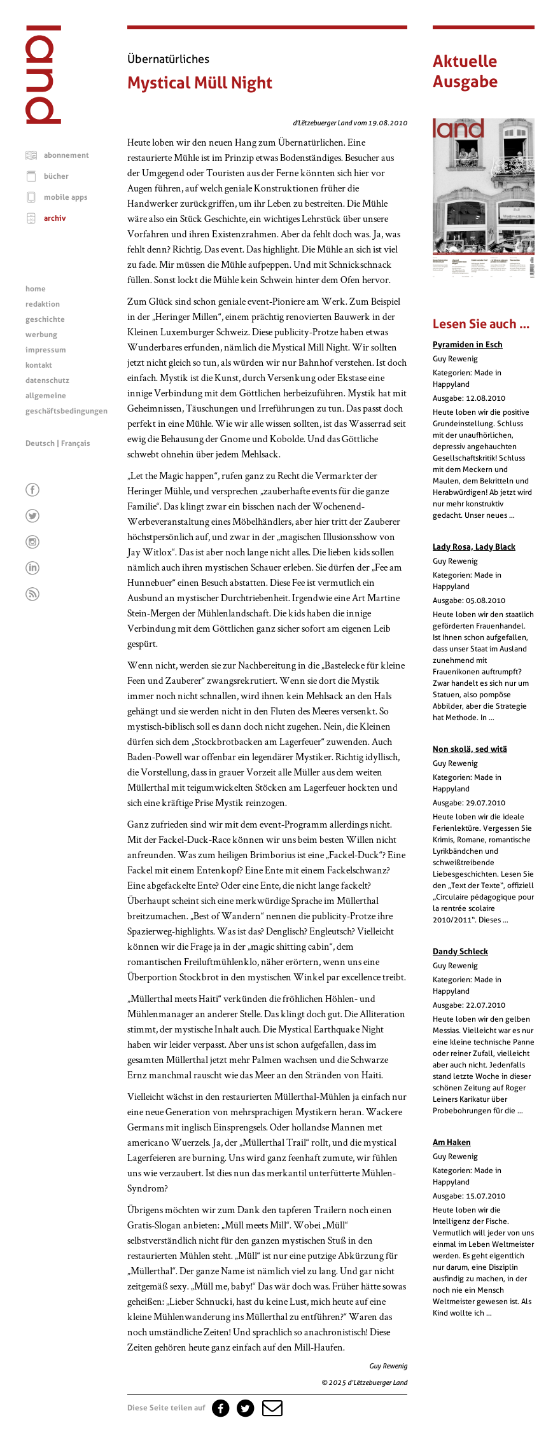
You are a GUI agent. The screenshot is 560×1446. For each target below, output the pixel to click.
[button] (271, 1407)
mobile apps (66, 197)
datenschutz (47, 380)
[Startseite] (43, 121)
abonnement (66, 155)
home (35, 288)
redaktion (42, 304)
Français (75, 443)
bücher (56, 176)
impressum (45, 349)
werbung (41, 334)
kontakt (38, 365)
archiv (55, 218)
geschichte (45, 319)
